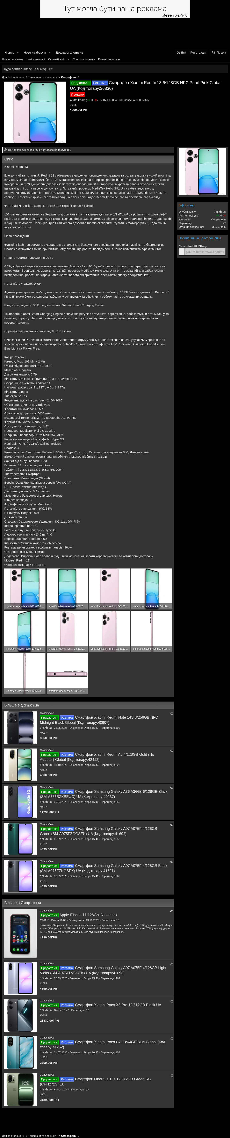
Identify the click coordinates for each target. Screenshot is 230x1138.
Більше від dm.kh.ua (21, 705)
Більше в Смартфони (22, 903)
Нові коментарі (36, 59)
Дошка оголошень (69, 52)
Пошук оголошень (109, 59)
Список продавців (84, 59)
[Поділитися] (171, 713)
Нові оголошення (12, 59)
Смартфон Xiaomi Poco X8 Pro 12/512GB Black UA (118, 1005)
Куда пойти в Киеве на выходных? (28, 69)
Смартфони (47, 713)
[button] (18, 52)
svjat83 (44, 920)
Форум (10, 52)
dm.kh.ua (79, 100)
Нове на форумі (35, 52)
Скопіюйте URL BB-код (193, 246)
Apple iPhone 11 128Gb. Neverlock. (88, 915)
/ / (92, 100)
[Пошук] (219, 52)
